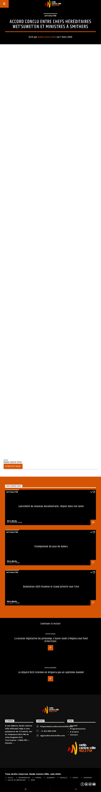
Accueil (73, 726)
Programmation (78, 729)
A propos (74, 732)
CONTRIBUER (88, 777)
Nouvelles (63, 777)
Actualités (50, 16)
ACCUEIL (10, 777)
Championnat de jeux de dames (51, 546)
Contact (74, 735)
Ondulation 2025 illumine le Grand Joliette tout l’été (51, 587)
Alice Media (12, 521)
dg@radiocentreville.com (52, 736)
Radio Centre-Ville (47, 37)
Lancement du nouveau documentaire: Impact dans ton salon (51, 506)
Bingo (33, 780)
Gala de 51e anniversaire (17, 780)
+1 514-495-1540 (48, 731)
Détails (9, 743)
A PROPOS (38, 777)
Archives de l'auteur (13, 466)
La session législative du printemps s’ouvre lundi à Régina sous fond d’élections (51, 639)
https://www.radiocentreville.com (56, 726)
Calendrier (51, 777)
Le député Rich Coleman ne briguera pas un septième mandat (51, 672)
